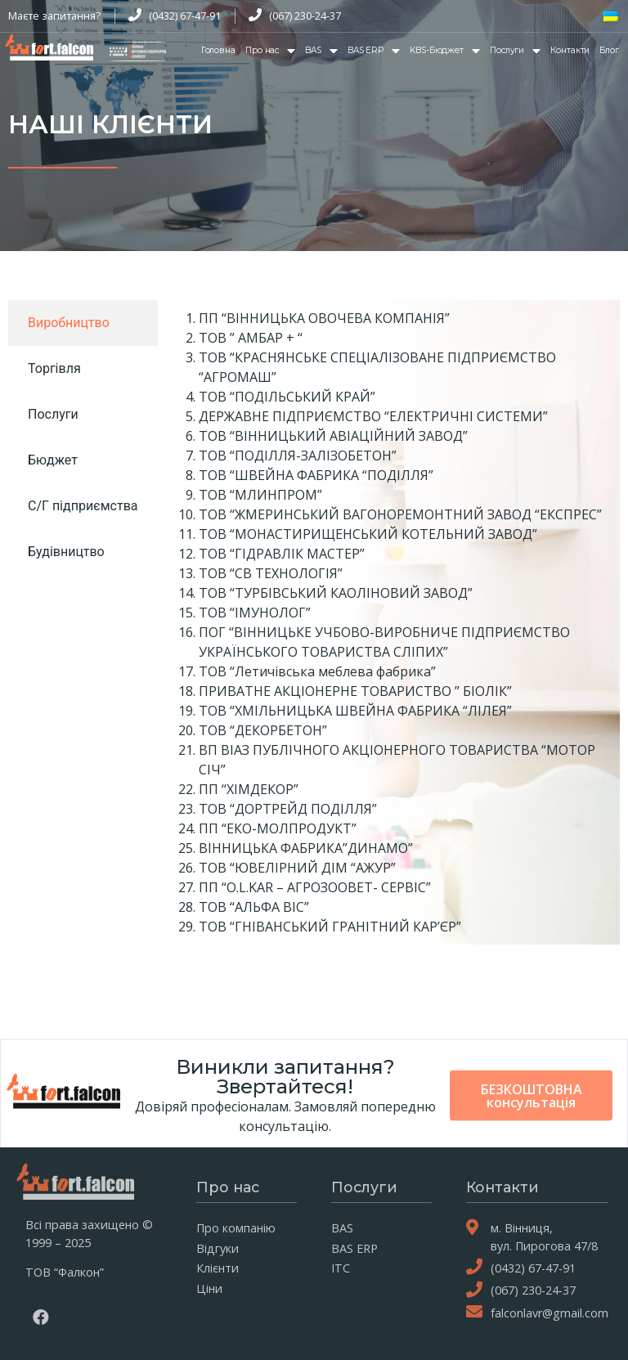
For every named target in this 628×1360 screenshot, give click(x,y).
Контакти (570, 50)
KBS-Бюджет (445, 51)
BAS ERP (374, 51)
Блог (609, 50)
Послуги (515, 51)
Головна (218, 50)
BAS (321, 51)
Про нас (270, 51)
